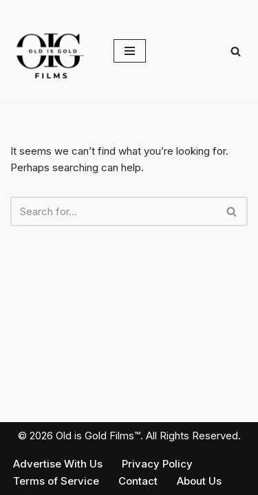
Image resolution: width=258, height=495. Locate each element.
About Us (199, 480)
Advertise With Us (58, 463)
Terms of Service (56, 480)
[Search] (235, 51)
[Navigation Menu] (130, 51)
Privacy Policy (157, 463)
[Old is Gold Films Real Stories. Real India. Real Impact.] (51, 51)
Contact (138, 480)
